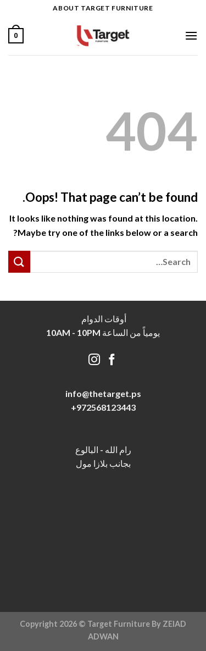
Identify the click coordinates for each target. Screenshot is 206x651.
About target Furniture (103, 8)
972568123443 (106, 407)
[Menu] (191, 35)
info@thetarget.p (101, 393)
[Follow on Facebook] (112, 360)
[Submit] (19, 261)
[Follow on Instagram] (94, 360)
